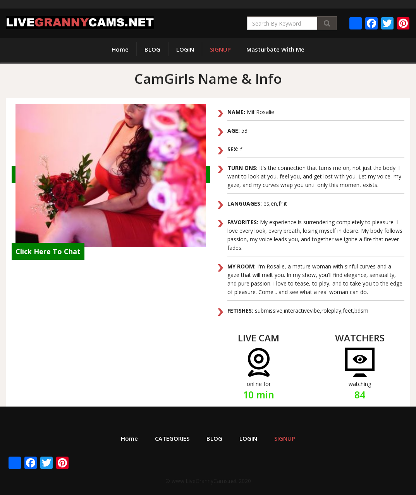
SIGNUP (220, 49)
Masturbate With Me (275, 49)
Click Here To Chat (48, 251)
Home (120, 49)
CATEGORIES (172, 438)
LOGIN (185, 49)
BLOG (152, 49)
